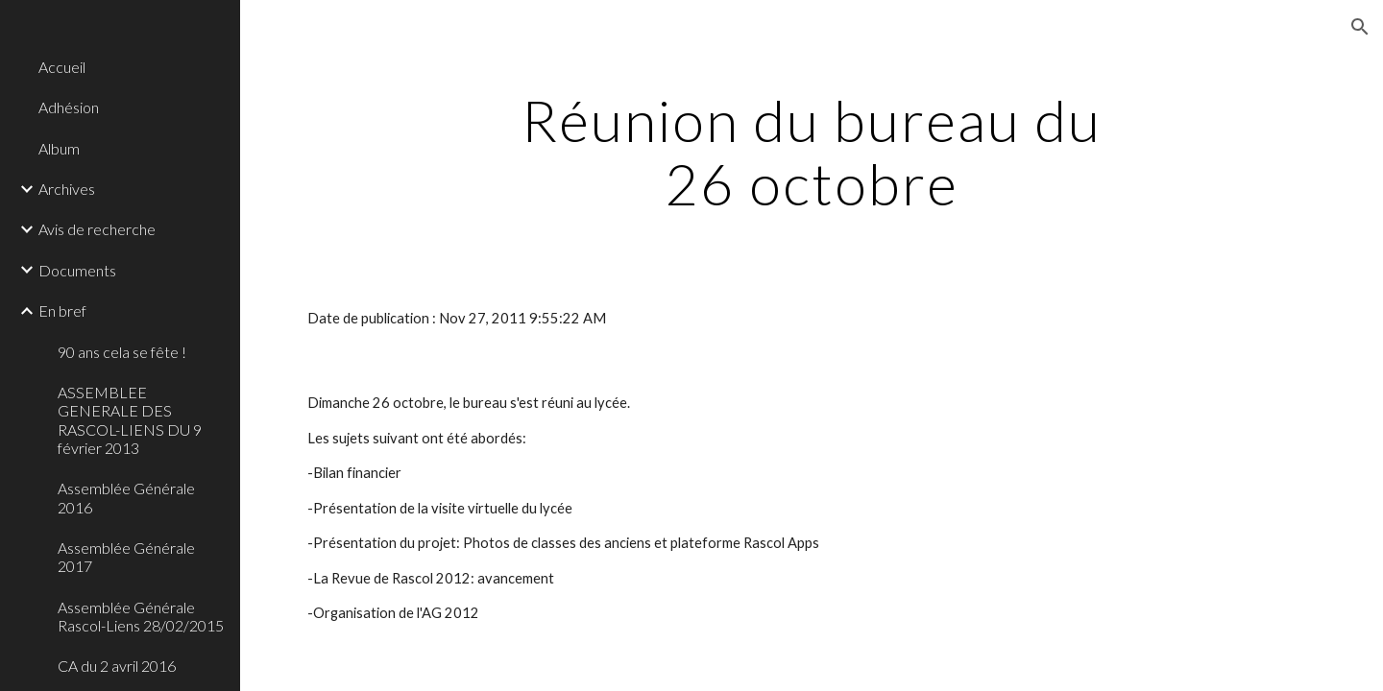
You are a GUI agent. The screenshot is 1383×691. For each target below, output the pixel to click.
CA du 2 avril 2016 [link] (117, 665)
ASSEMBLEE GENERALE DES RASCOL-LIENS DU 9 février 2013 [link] (130, 420)
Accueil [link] (61, 67)
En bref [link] (62, 310)
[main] (811, 152)
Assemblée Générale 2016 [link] (126, 497)
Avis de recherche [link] (97, 229)
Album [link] (59, 148)
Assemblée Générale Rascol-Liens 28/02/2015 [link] (141, 616)
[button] (1360, 27)
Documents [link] (77, 270)
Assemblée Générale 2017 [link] (126, 556)
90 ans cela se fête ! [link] (122, 352)
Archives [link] (66, 188)
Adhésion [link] (68, 107)
